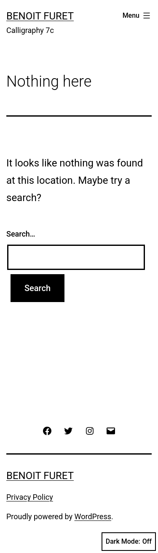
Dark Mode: (129, 542)
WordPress (93, 516)
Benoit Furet (40, 16)
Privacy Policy (29, 497)
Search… (20, 233)
